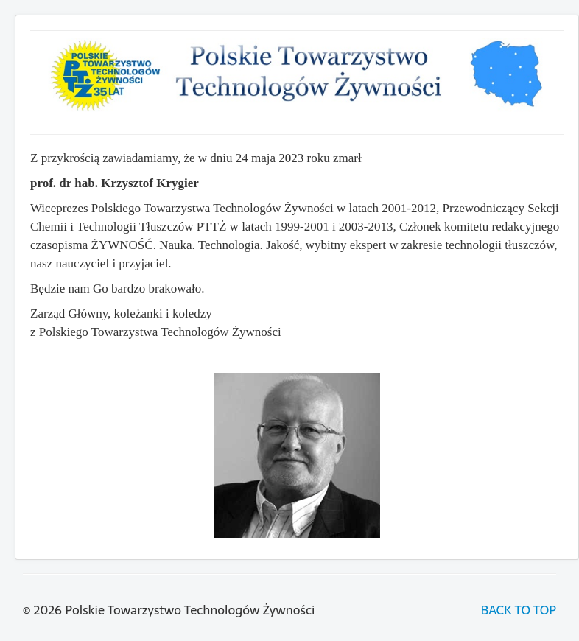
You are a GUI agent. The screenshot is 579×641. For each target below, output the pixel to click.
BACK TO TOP (518, 610)
